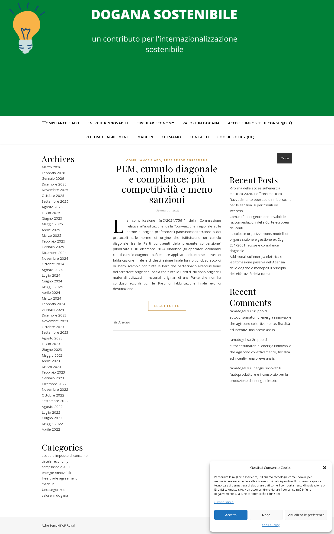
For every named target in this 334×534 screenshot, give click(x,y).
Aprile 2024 (51, 292)
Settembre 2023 (55, 332)
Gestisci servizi (224, 502)
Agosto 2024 (52, 269)
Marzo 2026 (51, 167)
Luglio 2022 (51, 412)
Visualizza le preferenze (306, 515)
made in (145, 136)
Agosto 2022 (52, 406)
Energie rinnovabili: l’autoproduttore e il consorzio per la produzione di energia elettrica (259, 374)
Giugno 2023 (52, 349)
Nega (266, 515)
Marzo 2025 (51, 235)
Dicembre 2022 (54, 383)
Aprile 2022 (51, 429)
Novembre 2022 (55, 389)
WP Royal (68, 525)
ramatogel (238, 311)
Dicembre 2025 (54, 184)
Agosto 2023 (52, 338)
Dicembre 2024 (54, 252)
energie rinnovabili (108, 123)
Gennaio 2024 (53, 309)
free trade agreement (106, 136)
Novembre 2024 (55, 258)
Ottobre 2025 (53, 195)
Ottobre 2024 (53, 264)
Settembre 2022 (55, 400)
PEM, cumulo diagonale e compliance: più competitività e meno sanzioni (167, 183)
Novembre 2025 (55, 189)
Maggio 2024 (52, 286)
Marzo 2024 (51, 298)
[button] (324, 467)
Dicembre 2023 (54, 315)
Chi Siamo (171, 136)
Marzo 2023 (51, 366)
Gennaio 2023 (53, 378)
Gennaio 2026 (53, 178)
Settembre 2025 (55, 201)
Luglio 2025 (51, 212)
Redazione (122, 322)
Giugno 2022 (52, 418)
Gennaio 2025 (53, 246)
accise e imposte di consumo (257, 123)
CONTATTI (199, 136)
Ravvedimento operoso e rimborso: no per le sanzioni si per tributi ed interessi (261, 205)
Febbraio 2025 (53, 241)
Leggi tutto (167, 306)
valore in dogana (201, 123)
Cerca (284, 158)
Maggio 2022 (52, 423)
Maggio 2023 (52, 355)
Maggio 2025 (52, 224)
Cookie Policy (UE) (235, 136)
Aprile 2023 (51, 360)
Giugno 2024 (52, 281)
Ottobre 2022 (53, 395)
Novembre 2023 (55, 321)
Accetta (231, 515)
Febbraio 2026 (53, 172)
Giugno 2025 (52, 218)
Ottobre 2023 (53, 326)
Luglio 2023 (51, 343)
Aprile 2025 (51, 229)
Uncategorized (53, 489)
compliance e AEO (61, 123)
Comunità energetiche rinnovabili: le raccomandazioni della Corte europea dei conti (259, 222)
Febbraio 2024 (53, 303)
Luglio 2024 (51, 275)
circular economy (155, 123)
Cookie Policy (270, 525)
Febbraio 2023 (53, 372)
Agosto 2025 (52, 207)
